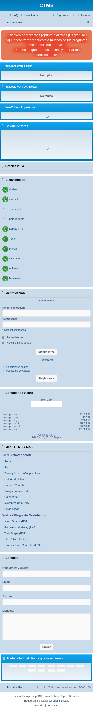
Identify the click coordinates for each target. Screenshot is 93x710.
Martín (13, 248)
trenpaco (14, 258)
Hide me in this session (19, 342)
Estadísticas (11, 508)
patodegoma (16, 218)
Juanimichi (15, 209)
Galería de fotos (14, 479)
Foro (7, 467)
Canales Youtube (14, 485)
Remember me (15, 337)
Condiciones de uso (17, 367)
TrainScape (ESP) (15, 533)
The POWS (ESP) (15, 539)
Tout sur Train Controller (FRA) (23, 545)
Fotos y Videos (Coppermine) (22, 473)
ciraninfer (14, 199)
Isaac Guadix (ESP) (16, 521)
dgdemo (14, 189)
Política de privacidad (18, 370)
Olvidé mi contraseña (14, 330)
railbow (13, 268)
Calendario (11, 496)
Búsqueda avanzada (16, 491)
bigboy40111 (17, 228)
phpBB (36, 696)
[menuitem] (13, 15)
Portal (8, 461)
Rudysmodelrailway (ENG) (20, 527)
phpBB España (61, 700)
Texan (12, 238)
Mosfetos (14, 278)
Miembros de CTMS (16, 502)
